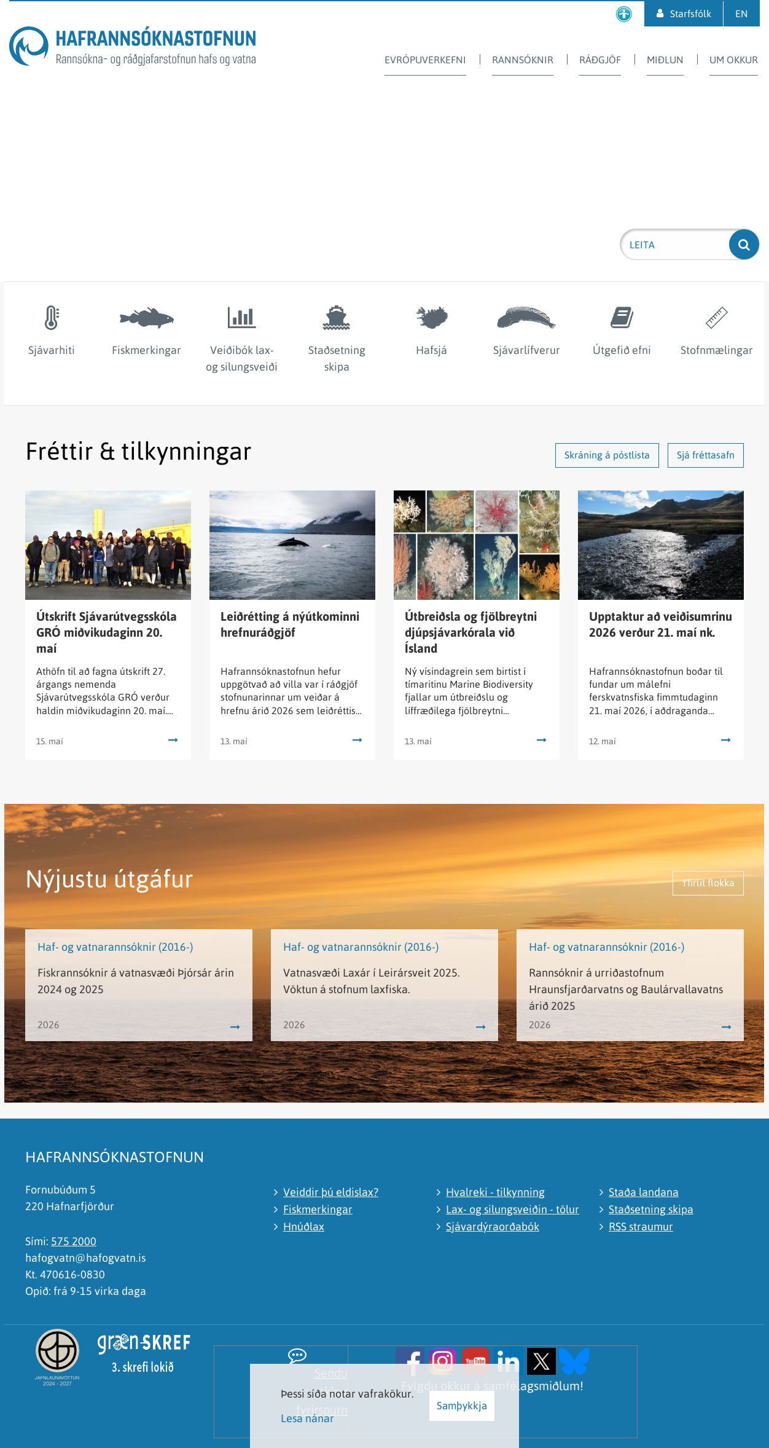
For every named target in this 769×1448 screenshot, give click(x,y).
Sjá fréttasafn (706, 454)
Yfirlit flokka (708, 882)
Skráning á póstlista (607, 454)
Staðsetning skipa (651, 1209)
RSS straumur (641, 1226)
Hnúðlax (303, 1226)
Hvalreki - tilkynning (495, 1192)
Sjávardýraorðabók (492, 1226)
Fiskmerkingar (318, 1209)
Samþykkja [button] (462, 1405)
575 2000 (73, 1241)
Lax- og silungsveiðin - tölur (512, 1209)
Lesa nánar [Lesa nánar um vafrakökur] (307, 1418)
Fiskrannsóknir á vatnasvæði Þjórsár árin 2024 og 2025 (135, 981)
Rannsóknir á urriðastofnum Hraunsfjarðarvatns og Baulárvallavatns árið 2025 (626, 989)
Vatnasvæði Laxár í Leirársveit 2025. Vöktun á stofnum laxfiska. (371, 981)
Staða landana (644, 1192)
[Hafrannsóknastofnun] (132, 48)
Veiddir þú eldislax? (330, 1192)
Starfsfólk (690, 13)
